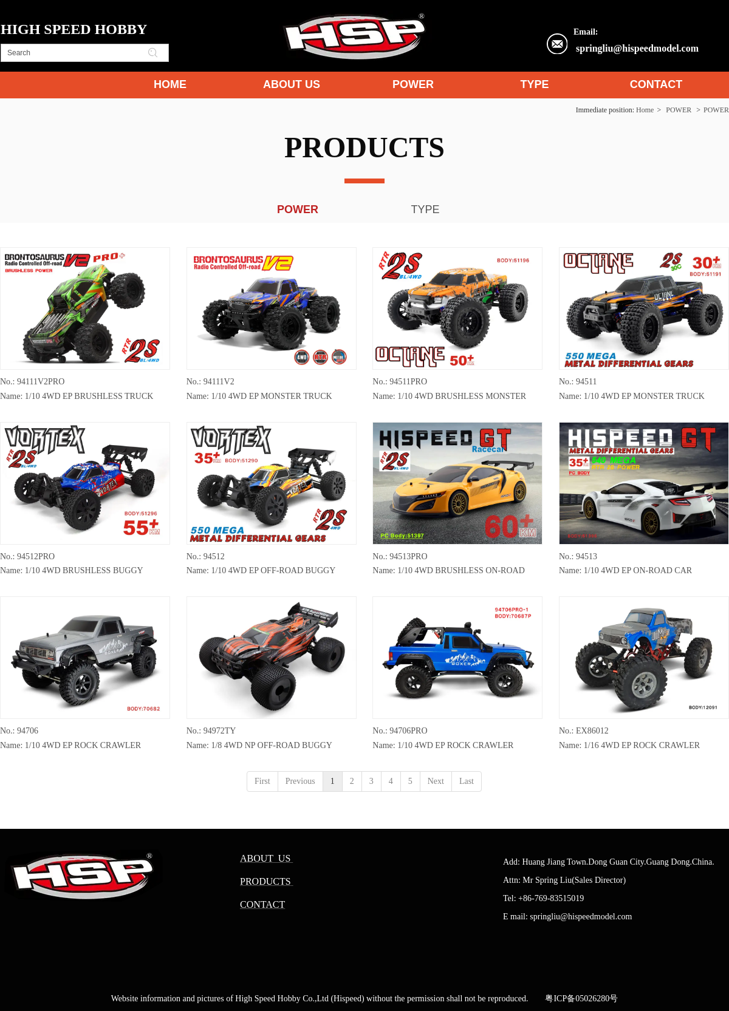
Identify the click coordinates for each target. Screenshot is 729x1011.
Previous (300, 781)
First (262, 781)
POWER (678, 110)
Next (436, 781)
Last (466, 781)
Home (645, 110)
